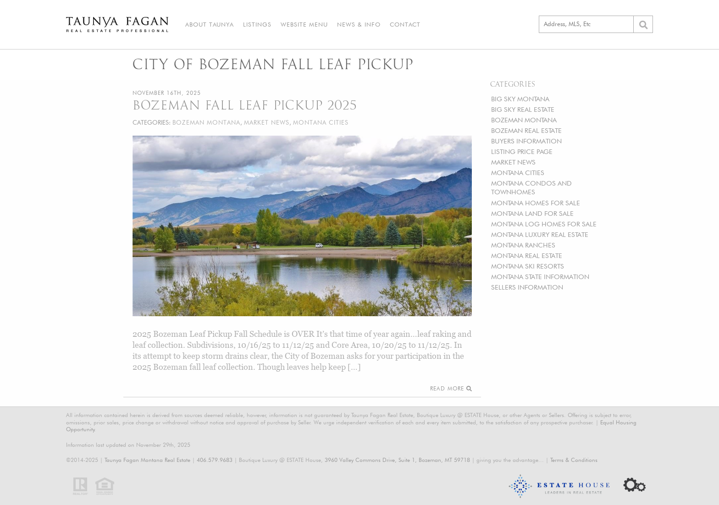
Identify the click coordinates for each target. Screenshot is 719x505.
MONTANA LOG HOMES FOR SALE (544, 224)
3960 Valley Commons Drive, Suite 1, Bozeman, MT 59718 (397, 459)
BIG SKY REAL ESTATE (522, 109)
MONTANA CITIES (517, 172)
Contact (405, 24)
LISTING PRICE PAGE (522, 151)
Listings (257, 24)
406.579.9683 (214, 459)
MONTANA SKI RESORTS (527, 266)
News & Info (359, 24)
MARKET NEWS (513, 162)
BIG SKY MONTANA (520, 99)
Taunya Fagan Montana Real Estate (147, 459)
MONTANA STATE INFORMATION (540, 276)
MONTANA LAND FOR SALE (532, 213)
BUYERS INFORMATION (526, 141)
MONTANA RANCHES (523, 245)
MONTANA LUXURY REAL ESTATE (539, 234)
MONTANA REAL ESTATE (526, 255)
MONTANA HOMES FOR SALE (535, 203)
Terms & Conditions (573, 459)
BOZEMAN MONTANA (524, 120)
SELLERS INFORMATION (527, 287)
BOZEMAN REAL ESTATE (526, 130)
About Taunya (209, 24)
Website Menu (304, 24)
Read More (451, 388)
